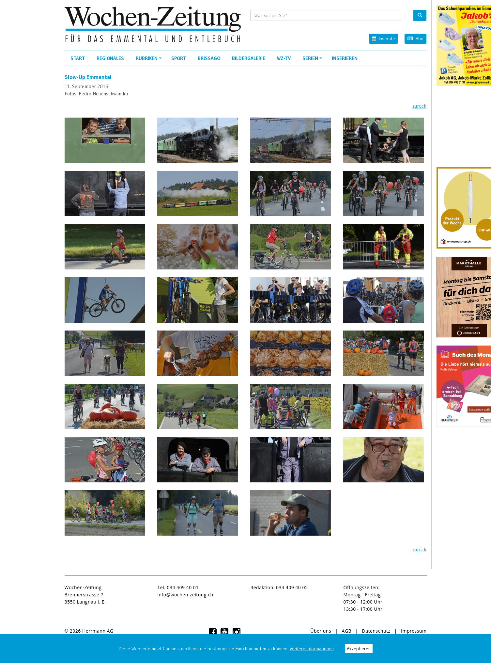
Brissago (209, 58)
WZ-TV (284, 58)
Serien (313, 60)
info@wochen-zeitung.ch (185, 594)
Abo (415, 38)
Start (77, 58)
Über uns (320, 631)
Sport (178, 58)
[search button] (419, 15)
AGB (347, 631)
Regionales (110, 58)
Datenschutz (376, 631)
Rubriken (149, 60)
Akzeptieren (359, 649)
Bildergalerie (248, 58)
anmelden (128, 631)
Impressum (413, 631)
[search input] (326, 15)
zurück (419, 106)
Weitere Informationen (312, 649)
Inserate (383, 38)
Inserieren (345, 58)
